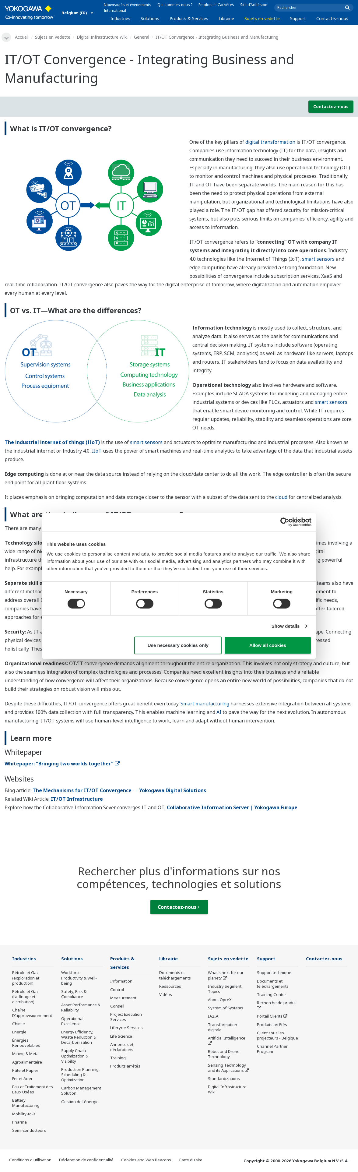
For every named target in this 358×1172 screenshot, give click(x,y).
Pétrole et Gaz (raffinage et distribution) (25, 997)
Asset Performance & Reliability (80, 1008)
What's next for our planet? (226, 984)
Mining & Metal (26, 1054)
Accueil (22, 37)
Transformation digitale (222, 1036)
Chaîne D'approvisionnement (32, 1013)
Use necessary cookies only (178, 645)
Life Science (121, 1037)
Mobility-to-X (24, 1114)
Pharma (19, 1122)
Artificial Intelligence (226, 1047)
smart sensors (318, 259)
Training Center (271, 995)
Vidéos (165, 995)
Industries (120, 18)
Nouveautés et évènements (127, 4)
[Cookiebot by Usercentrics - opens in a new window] (284, 522)
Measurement (123, 998)
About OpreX (220, 1009)
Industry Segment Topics (224, 998)
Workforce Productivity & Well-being (79, 978)
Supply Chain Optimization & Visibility (74, 1056)
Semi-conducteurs (29, 1131)
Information (121, 982)
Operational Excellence (72, 1021)
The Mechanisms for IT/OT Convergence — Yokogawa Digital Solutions (119, 790)
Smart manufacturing (205, 703)
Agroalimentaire (27, 1062)
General (141, 37)
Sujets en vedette (262, 18)
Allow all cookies (267, 645)
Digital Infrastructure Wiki (102, 37)
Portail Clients (270, 1016)
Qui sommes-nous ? (174, 4)
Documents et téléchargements (175, 975)
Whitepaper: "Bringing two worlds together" (62, 764)
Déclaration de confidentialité (86, 1160)
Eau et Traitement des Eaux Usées (32, 1090)
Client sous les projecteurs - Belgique (277, 1035)
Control (117, 990)
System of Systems (225, 1017)
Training (118, 1058)
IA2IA (213, 1025)
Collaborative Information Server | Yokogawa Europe (232, 807)
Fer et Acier (22, 1079)
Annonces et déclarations (121, 1047)
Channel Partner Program (272, 1049)
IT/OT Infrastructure (77, 799)
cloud (281, 497)
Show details (286, 626)
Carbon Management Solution (81, 1091)
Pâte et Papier (25, 1070)
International (115, 10)
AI (218, 712)
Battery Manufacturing (26, 1103)
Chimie (18, 1024)
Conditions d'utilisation (30, 1160)
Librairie (226, 18)
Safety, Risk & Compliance (73, 994)
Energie (19, 1032)
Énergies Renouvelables (26, 1043)
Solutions (150, 18)
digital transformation (270, 142)
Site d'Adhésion (253, 4)
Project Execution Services (126, 1017)
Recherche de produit (277, 1003)
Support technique (274, 973)
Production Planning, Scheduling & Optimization (80, 1075)
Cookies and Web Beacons (146, 1160)
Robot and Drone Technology (224, 1063)
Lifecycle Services (126, 1028)
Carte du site (190, 1160)
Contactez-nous (332, 18)
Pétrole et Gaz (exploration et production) (25, 978)
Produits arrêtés (125, 1067)
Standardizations (224, 1087)
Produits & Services (189, 18)
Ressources (170, 986)
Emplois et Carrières (216, 4)
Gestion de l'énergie (80, 1102)
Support (298, 18)
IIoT (97, 451)
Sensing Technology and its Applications (227, 1076)
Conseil (117, 1007)
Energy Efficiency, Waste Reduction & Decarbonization (78, 1038)
